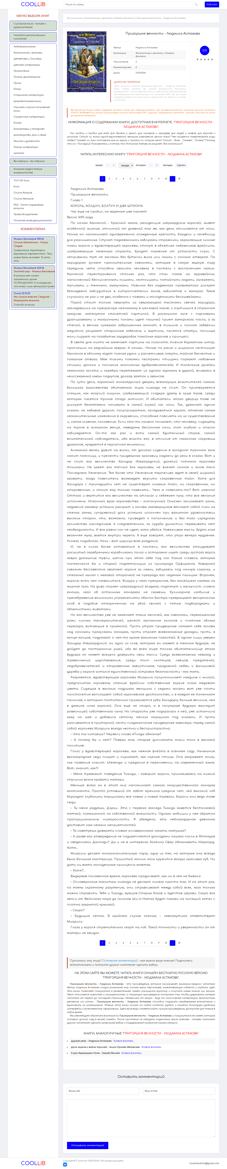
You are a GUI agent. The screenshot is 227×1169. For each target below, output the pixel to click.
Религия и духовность (27, 141)
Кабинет (212, 4)
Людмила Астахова (147, 48)
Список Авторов (24, 199)
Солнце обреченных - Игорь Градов (31, 244)
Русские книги (75, 18)
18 (179, 179)
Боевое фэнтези (124, 18)
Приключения (21, 71)
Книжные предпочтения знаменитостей (28, 171)
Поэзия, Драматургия (27, 77)
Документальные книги (27, 101)
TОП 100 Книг (21, 180)
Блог (16, 186)
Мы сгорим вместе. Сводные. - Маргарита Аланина (32, 299)
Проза (17, 83)
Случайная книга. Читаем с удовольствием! (30, 25)
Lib (33, 4)
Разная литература (26, 147)
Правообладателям (26, 214)
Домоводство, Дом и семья (30, 135)
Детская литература (27, 65)
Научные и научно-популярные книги (32, 109)
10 (166, 179)
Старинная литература (29, 95)
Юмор (17, 89)
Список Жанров (23, 193)
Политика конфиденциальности (33, 220)
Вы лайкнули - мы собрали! (29, 161)
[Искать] (196, 4)
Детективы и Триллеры (27, 59)
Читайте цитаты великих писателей (29, 37)
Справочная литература (29, 117)
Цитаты (19, 153)
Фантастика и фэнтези (28, 53)
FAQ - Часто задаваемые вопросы (28, 207)
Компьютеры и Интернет (29, 129)
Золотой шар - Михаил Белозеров (34, 271)
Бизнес (18, 123)
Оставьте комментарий (119, 960)
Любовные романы (24, 46)
